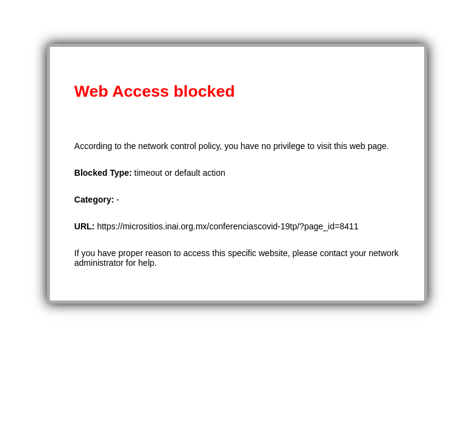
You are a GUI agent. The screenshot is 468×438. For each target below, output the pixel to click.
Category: (95, 199)
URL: (85, 226)
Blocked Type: (104, 173)
